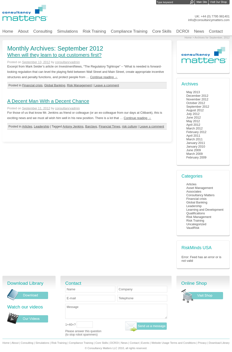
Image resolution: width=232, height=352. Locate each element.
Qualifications (195, 213)
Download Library (219, 342)
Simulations (67, 31)
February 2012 (196, 132)
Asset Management (199, 188)
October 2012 (195, 103)
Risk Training (94, 31)
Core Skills (161, 31)
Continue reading (104, 77)
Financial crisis (32, 85)
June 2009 (193, 150)
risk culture (129, 126)
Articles (27, 126)
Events (145, 342)
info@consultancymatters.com (209, 20)
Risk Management (79, 85)
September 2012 (197, 106)
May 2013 (193, 92)
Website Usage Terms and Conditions (173, 342)
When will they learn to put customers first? (54, 55)
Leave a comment (106, 85)
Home (7, 31)
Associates (193, 191)
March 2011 (194, 139)
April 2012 (193, 125)
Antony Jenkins (73, 126)
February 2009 (196, 157)
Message (116, 311)
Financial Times (109, 126)
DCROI (182, 31)
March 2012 (194, 128)
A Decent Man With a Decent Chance (48, 101)
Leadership (41, 126)
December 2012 (197, 95)
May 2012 (193, 121)
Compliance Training (129, 31)
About (23, 31)
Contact (216, 31)
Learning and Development (205, 209)
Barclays (91, 126)
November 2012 (197, 99)
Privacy (202, 342)
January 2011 (195, 143)
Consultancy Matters (200, 195)
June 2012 (193, 117)
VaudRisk (192, 228)
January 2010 (195, 146)
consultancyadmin (67, 62)
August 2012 (195, 110)
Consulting (42, 31)
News (199, 31)
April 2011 (193, 135)
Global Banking (54, 85)
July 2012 (193, 114)
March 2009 (194, 154)
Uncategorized (196, 224)
